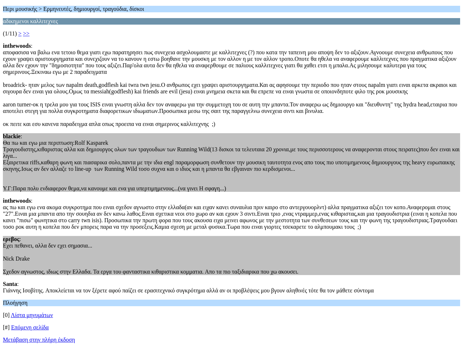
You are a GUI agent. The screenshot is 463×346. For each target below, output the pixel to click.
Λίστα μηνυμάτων (32, 315)
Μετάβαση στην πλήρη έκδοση (39, 340)
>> (26, 33)
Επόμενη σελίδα (30, 327)
